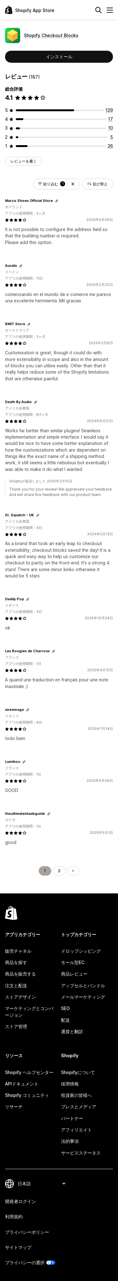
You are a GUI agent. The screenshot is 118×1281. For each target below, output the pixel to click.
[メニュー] (110, 10)
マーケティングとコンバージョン (29, 1011)
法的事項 (70, 1141)
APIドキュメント (21, 1083)
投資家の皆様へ (76, 1095)
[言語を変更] (41, 1184)
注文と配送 (16, 985)
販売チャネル (18, 951)
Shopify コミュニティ (27, 1095)
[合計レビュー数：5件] (111, 137)
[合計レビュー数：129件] (109, 110)
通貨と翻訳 (72, 1031)
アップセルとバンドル (83, 985)
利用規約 (14, 1216)
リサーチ (14, 1106)
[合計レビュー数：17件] (110, 119)
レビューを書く (23, 161)
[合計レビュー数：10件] (110, 128)
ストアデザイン (20, 997)
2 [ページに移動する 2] (59, 870)
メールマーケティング (83, 997)
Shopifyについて (78, 1072)
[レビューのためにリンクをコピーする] (56, 200)
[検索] (98, 10)
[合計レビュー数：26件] (110, 146)
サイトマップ (18, 1247)
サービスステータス (81, 1152)
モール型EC (72, 962)
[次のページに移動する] (73, 871)
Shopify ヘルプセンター (29, 1072)
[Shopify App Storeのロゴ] (29, 10)
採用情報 (70, 1083)
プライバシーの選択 (25, 1262)
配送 (65, 1020)
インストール (59, 56)
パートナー (72, 1118)
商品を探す (16, 962)
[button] (73, 184)
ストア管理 (16, 1026)
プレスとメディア (78, 1106)
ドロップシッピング (81, 951)
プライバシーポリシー (27, 1232)
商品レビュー (74, 973)
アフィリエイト (76, 1129)
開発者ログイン (20, 1201)
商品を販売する (20, 973)
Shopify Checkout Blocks (51, 35)
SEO (65, 1008)
